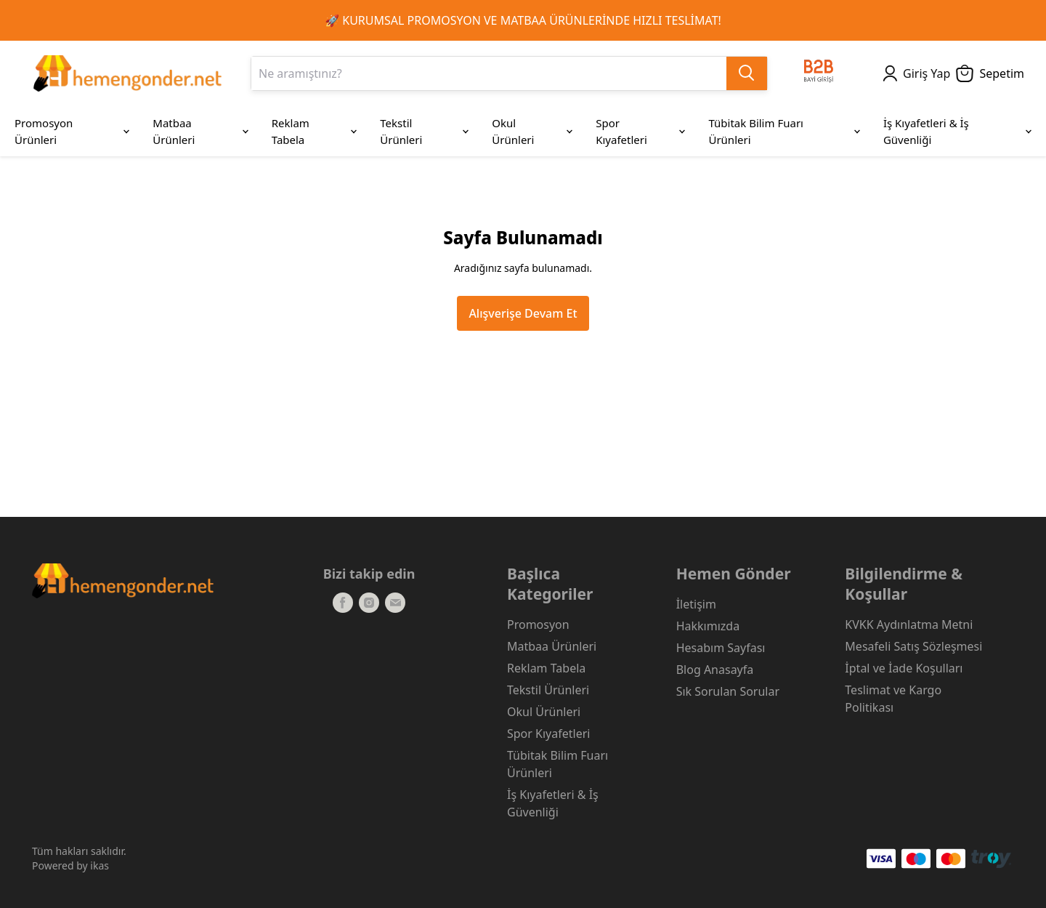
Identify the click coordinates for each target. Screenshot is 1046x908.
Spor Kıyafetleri (548, 734)
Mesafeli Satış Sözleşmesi (913, 646)
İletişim (696, 604)
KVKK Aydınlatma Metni (909, 624)
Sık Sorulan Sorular (727, 691)
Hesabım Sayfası (721, 648)
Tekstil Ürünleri (548, 690)
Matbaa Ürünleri (551, 646)
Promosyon (538, 624)
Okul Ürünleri (543, 712)
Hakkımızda (707, 626)
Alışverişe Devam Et (523, 313)
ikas (99, 865)
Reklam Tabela (546, 668)
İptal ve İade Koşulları (903, 668)
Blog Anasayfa (715, 670)
